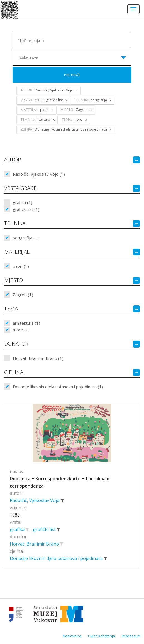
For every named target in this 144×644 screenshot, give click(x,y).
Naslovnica (72, 635)
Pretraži (72, 74)
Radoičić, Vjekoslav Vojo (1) (39, 174)
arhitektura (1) (26, 323)
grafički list (45, 529)
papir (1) (21, 266)
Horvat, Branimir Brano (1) (38, 358)
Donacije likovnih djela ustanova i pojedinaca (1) (58, 386)
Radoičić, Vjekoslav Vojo (35, 500)
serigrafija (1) (26, 237)
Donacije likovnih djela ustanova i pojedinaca (57, 558)
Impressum (131, 635)
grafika (18, 529)
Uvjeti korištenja (101, 635)
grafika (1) (22, 202)
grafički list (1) (26, 209)
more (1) (21, 329)
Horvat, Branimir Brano (35, 544)
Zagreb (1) (23, 294)
